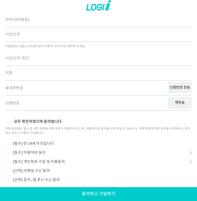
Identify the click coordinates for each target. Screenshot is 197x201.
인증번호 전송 (180, 87)
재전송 (180, 103)
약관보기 (189, 153)
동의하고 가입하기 (98, 193)
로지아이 (98, 6)
